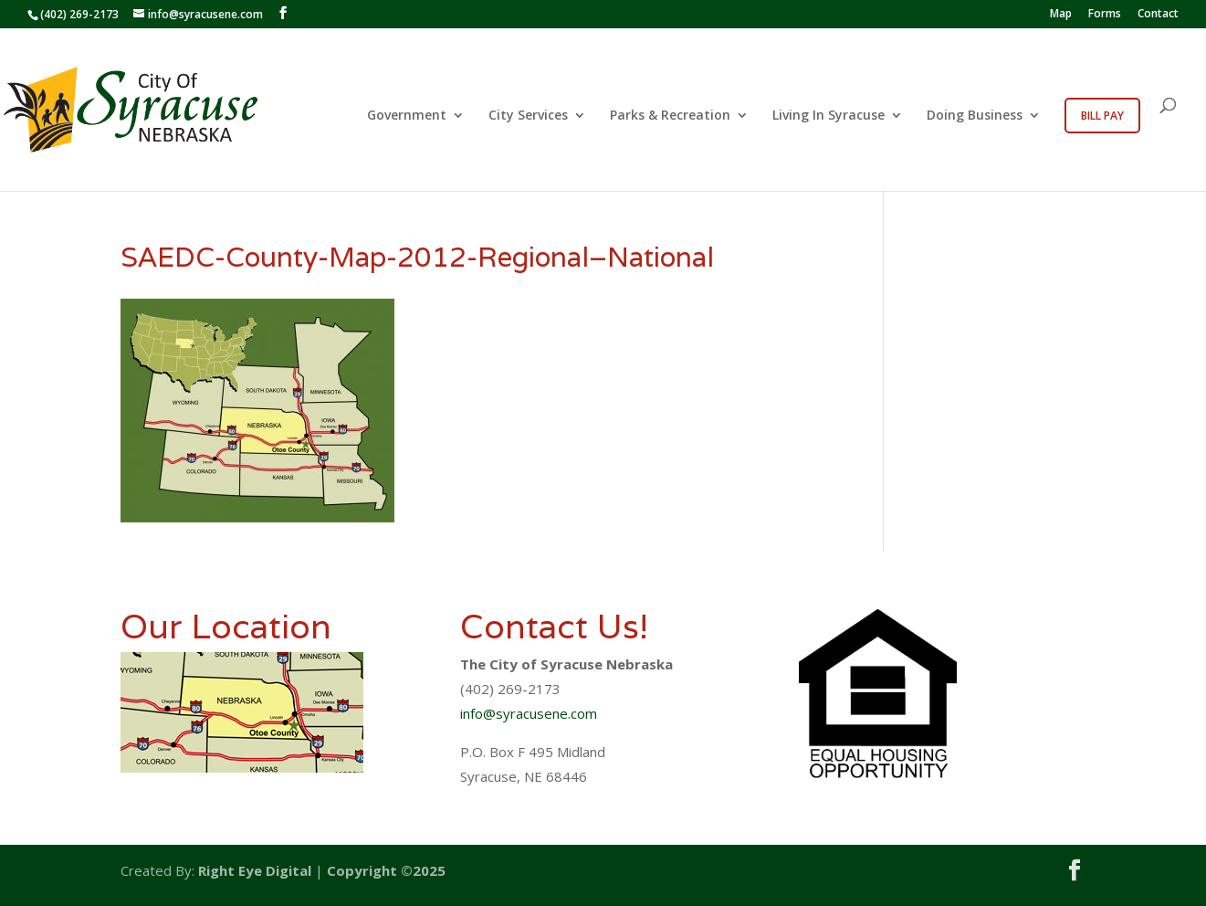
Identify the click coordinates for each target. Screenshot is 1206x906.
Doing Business (974, 116)
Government (406, 116)
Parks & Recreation (670, 116)
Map (1061, 14)
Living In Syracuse (828, 116)
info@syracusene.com (528, 713)
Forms (1104, 14)
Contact (1158, 14)
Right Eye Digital (254, 870)
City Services (528, 116)
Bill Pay (1102, 115)
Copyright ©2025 (386, 870)
